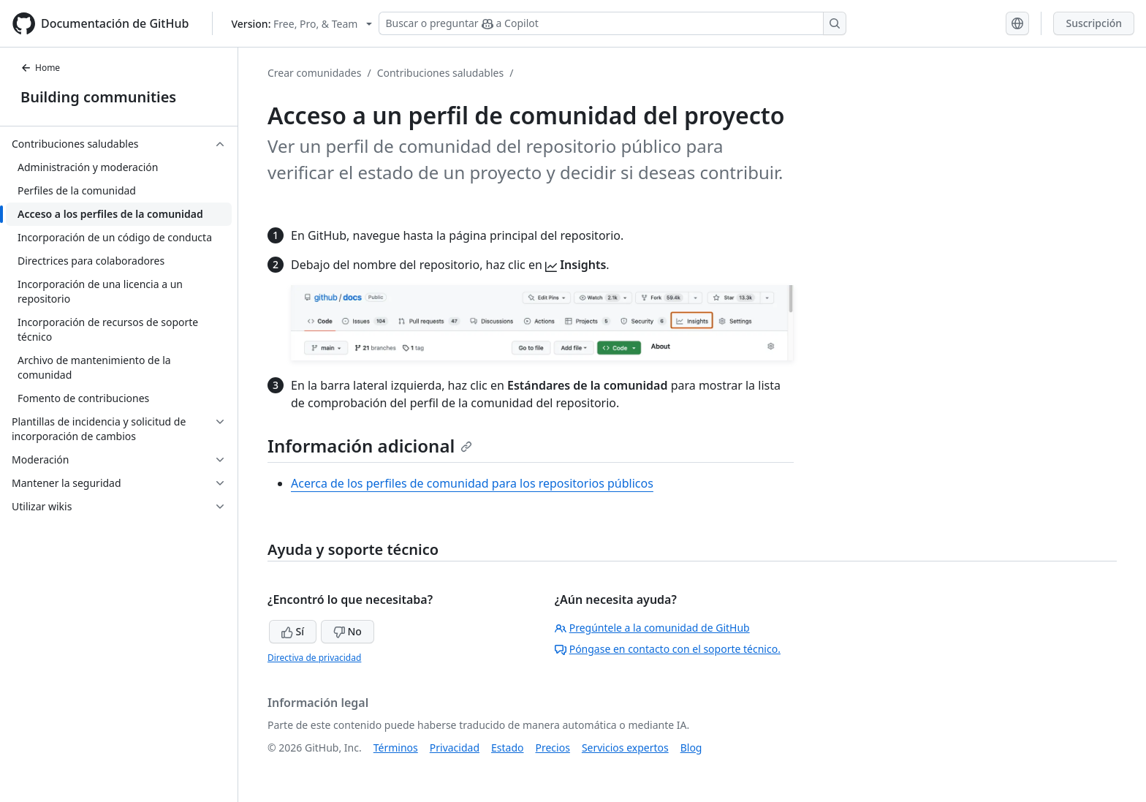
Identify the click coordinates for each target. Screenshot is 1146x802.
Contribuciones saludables (440, 73)
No (347, 631)
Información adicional (369, 446)
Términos (395, 747)
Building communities (98, 97)
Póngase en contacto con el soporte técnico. (668, 649)
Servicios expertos (625, 747)
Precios (553, 747)
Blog (691, 747)
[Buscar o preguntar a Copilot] (612, 23)
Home (40, 67)
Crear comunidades (314, 73)
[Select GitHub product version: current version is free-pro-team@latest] (301, 23)
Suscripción (1094, 23)
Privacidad (454, 747)
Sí (292, 631)
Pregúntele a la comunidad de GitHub (652, 628)
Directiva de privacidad (314, 657)
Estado (507, 747)
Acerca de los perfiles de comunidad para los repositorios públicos (472, 483)
